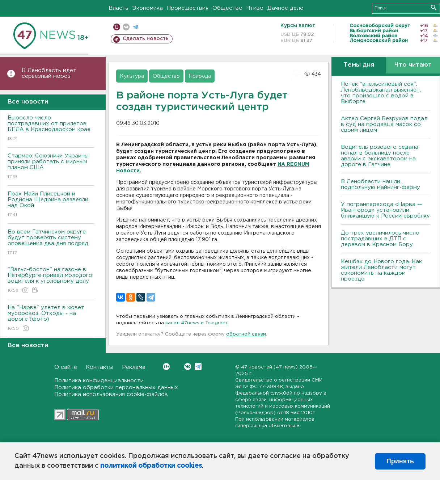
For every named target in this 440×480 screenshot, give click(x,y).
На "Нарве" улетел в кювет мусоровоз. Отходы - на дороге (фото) (51, 318)
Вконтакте (166, 366)
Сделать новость (146, 39)
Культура (132, 76)
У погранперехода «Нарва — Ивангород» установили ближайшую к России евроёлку (385, 210)
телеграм (135, 27)
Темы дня (358, 65)
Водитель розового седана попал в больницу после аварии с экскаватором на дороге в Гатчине (379, 156)
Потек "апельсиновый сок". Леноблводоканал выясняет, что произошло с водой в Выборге (381, 93)
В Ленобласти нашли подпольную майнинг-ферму (380, 184)
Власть (118, 8)
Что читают (413, 65)
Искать (433, 7)
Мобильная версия (116, 27)
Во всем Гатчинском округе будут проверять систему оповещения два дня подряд (51, 243)
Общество (227, 8)
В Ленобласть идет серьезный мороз (49, 73)
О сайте (65, 367)
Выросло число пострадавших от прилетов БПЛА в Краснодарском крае (51, 128)
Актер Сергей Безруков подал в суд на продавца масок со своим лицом (384, 124)
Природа (200, 76)
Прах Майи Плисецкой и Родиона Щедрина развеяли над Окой (51, 204)
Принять (400, 461)
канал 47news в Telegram (196, 323)
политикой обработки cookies (151, 466)
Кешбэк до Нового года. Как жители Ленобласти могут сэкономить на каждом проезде (381, 270)
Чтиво (254, 8)
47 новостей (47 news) (269, 367)
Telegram (198, 366)
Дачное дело (285, 8)
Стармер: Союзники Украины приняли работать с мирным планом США (51, 166)
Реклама (133, 367)
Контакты (99, 367)
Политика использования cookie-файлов (111, 394)
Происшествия (187, 8)
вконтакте (126, 27)
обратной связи (246, 334)
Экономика (147, 8)
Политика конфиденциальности (99, 380)
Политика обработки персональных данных (116, 387)
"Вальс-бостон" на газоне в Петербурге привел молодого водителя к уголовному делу (51, 280)
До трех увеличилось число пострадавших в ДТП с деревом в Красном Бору (380, 239)
